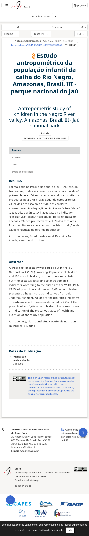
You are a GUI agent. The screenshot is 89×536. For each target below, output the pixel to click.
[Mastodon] (19, 486)
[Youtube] (30, 486)
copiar (70, 44)
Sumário (57, 27)
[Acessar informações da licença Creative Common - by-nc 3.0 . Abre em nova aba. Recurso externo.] (19, 378)
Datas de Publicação (22, 171)
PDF (79, 34)
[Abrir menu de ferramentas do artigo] (10, 498)
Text (14, 164)
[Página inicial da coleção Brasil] (7, 475)
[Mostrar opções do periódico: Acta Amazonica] (55, 16)
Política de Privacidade (51, 530)
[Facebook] (26, 486)
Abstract (16, 156)
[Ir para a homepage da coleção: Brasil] (29, 5)
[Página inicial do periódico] (18, 27)
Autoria (45, 133)
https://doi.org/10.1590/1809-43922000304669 (36, 44)
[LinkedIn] (23, 486)
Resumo (8, 34)
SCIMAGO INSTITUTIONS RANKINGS (45, 138)
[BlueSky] (16, 486)
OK (70, 530)
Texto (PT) (39, 34)
